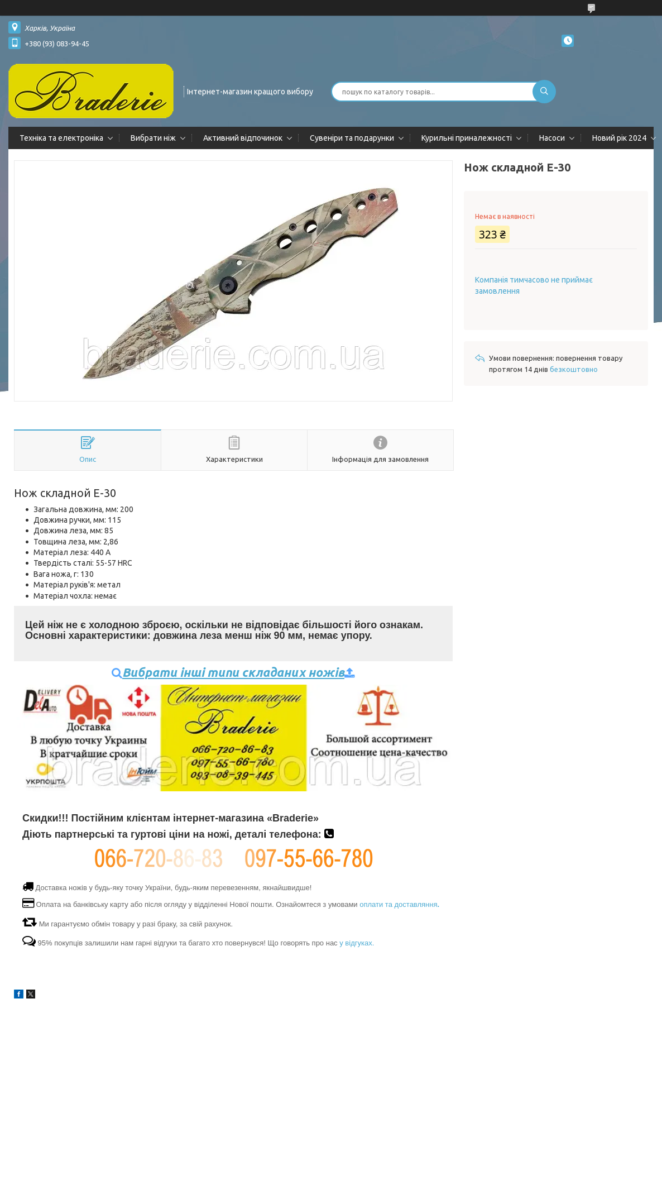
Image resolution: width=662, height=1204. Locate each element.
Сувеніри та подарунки (352, 138)
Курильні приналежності (466, 138)
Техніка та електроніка (61, 138)
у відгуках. (356, 943)
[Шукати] (544, 91)
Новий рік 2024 (619, 138)
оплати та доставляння (399, 904)
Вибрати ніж (153, 138)
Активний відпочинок (242, 138)
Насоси (552, 138)
